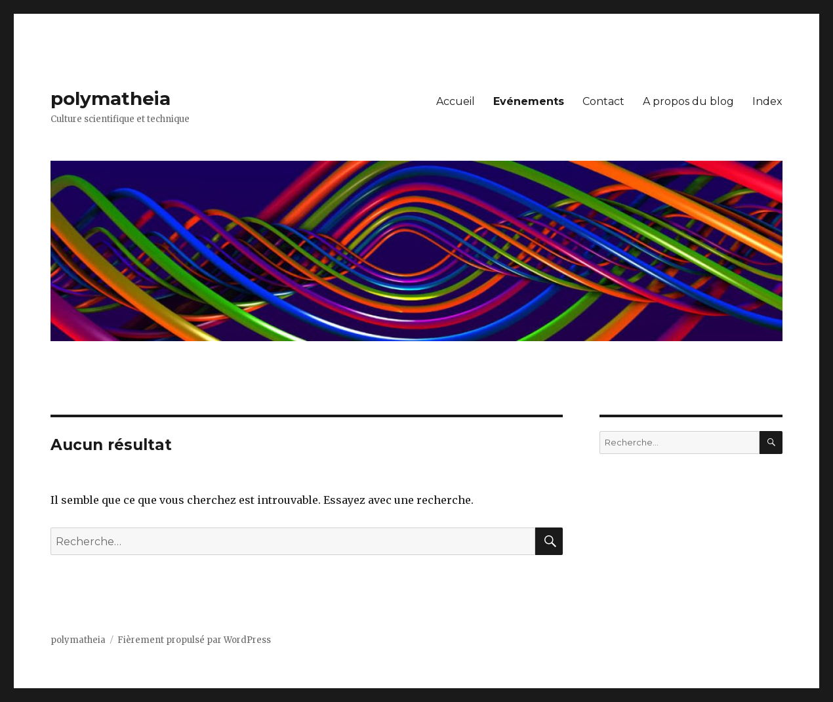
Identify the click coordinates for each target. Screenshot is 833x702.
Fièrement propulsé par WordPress (194, 640)
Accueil (455, 101)
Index (767, 101)
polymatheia (111, 98)
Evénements (528, 101)
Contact (603, 101)
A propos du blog (688, 101)
